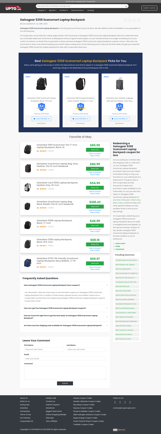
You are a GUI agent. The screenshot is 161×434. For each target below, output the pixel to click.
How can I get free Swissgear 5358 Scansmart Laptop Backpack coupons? (55, 308)
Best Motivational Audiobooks (126, 321)
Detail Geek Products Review (126, 295)
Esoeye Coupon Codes (82, 398)
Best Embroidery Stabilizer (125, 299)
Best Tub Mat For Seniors (124, 330)
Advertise (24, 408)
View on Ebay (95, 156)
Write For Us (25, 401)
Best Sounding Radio (123, 269)
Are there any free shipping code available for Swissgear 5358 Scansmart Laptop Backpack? (63, 325)
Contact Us (50, 401)
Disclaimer (50, 408)
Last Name (71, 345)
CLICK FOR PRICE (41, 119)
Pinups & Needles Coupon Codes (86, 411)
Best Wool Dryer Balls (123, 291)
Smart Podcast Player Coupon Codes (88, 421)
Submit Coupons (53, 404)
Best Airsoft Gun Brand (124, 334)
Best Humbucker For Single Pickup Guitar (130, 273)
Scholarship (25, 411)
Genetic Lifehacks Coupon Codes (87, 401)
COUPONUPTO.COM (38, 429)
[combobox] (82, 6)
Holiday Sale (51, 398)
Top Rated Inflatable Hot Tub (126, 304)
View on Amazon (95, 154)
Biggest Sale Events (54, 411)
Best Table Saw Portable (124, 317)
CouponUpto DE (26, 421)
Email (26, 354)
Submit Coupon (149, 8)
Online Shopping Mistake (56, 414)
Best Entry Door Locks (123, 339)
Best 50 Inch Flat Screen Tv (125, 278)
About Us (23, 398)
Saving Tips (24, 404)
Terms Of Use (25, 414)
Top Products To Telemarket (126, 313)
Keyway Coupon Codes (83, 408)
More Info (95, 150)
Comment (28, 363)
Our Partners (25, 418)
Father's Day (135, 200)
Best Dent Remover (122, 286)
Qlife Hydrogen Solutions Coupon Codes (89, 414)
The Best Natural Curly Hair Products (129, 260)
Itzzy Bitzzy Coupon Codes (83, 404)
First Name (28, 345)
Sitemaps (50, 418)
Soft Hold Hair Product (123, 326)
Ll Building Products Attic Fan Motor (128, 282)
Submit (65, 383)
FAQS (118, 246)
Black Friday (118, 203)
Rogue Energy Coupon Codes (85, 418)
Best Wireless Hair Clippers (125, 265)
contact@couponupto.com (124, 408)
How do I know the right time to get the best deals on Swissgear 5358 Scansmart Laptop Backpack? (60, 316)
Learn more (120, 243)
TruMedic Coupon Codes (83, 424)
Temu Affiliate (51, 421)
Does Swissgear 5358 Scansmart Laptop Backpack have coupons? (52, 285)
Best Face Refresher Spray (125, 308)
